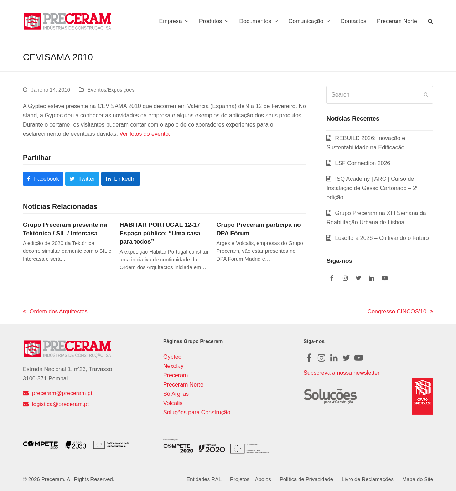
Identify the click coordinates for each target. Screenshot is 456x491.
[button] (431, 21)
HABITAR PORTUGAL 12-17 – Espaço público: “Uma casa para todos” (162, 233)
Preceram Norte (183, 385)
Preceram (175, 375)
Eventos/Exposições (111, 90)
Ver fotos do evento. (144, 134)
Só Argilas (176, 394)
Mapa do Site (417, 479)
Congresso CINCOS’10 (400, 312)
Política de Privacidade (306, 479)
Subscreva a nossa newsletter (341, 373)
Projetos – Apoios (250, 479)
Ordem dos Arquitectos (55, 312)
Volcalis (172, 403)
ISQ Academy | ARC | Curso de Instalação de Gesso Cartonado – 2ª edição (372, 188)
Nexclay (173, 366)
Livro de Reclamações (368, 479)
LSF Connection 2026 (362, 163)
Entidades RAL (203, 479)
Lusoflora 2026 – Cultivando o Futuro (382, 238)
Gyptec (172, 357)
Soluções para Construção (196, 412)
